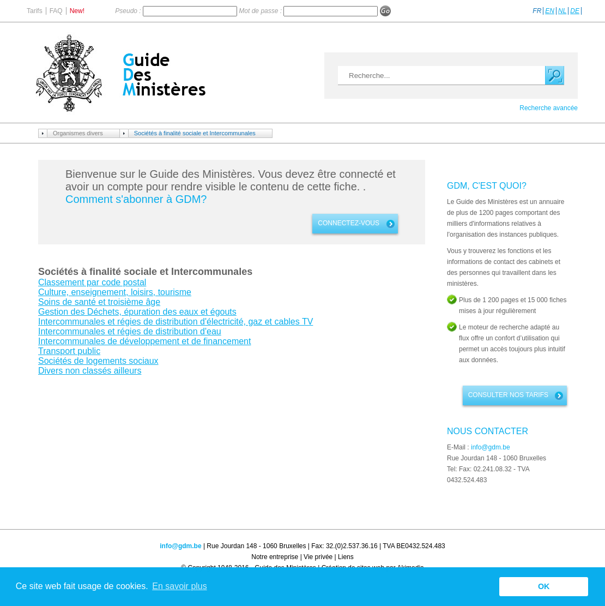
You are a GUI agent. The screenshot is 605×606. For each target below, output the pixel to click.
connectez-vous (348, 223)
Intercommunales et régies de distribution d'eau (129, 331)
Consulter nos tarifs (508, 395)
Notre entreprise (274, 557)
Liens (346, 557)
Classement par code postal (92, 282)
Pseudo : (129, 11)
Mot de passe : (261, 11)
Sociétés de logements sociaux (98, 360)
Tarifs (35, 11)
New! (77, 11)
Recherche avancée (548, 108)
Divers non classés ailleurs (89, 370)
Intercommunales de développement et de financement (144, 341)
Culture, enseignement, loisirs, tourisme (114, 292)
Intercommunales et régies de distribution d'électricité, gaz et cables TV (175, 321)
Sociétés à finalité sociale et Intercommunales (195, 133)
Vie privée (318, 557)
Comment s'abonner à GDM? (136, 199)
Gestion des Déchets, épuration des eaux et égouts (137, 311)
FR (537, 11)
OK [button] (544, 586)
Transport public (69, 351)
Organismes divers (78, 133)
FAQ (56, 11)
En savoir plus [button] (179, 586)
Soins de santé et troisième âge (99, 302)
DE (574, 11)
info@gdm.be (490, 447)
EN (549, 11)
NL (562, 11)
